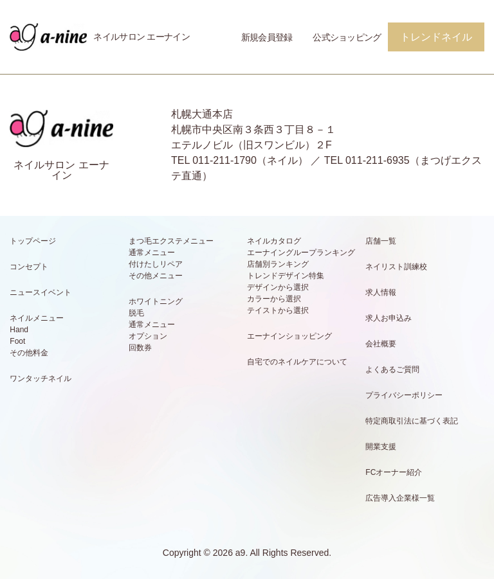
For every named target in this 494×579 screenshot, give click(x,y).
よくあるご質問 (392, 369)
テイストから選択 (278, 310)
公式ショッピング (347, 37)
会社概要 (380, 343)
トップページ (33, 240)
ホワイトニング (156, 301)
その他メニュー (156, 275)
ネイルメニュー (37, 318)
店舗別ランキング (278, 264)
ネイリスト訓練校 (396, 266)
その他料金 (29, 352)
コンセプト (29, 266)
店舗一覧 (380, 240)
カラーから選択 (274, 298)
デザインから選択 (278, 287)
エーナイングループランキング (301, 252)
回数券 (140, 347)
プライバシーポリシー (404, 395)
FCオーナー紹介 (393, 472)
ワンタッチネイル (40, 378)
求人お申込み (388, 318)
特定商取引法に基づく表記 (411, 420)
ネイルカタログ (274, 240)
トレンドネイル (436, 36)
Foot (17, 341)
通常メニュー (152, 252)
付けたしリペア (156, 264)
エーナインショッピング (289, 336)
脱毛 (136, 312)
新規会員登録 (267, 37)
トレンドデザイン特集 (285, 275)
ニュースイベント (40, 292)
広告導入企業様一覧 (400, 498)
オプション (148, 336)
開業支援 (380, 446)
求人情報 (380, 292)
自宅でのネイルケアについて (297, 361)
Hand (19, 329)
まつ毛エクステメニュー (171, 240)
